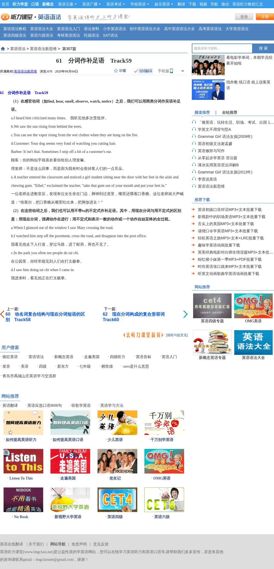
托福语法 (91, 35)
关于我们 (36, 544)
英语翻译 (10, 405)
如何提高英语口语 (68, 440)
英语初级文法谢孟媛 (215, 143)
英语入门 (169, 357)
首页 (5, 4)
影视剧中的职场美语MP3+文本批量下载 (232, 216)
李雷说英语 (207, 179)
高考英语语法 (210, 29)
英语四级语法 (14, 35)
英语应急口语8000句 (44, 405)
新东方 (63, 366)
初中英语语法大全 (145, 29)
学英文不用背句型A (214, 129)
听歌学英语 (81, 405)
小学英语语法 (114, 29)
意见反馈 (101, 544)
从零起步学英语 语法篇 (217, 158)
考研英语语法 (68, 35)
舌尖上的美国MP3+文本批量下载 (226, 224)
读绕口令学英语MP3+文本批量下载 (228, 231)
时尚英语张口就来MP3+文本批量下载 (230, 266)
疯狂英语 (10, 357)
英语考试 (115, 4)
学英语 (82, 552)
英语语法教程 (14, 29)
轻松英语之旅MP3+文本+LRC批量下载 (231, 238)
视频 (203, 4)
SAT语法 (110, 35)
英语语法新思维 (43, 49)
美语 (24, 366)
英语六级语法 (41, 35)
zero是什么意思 (136, 366)
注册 (265, 16)
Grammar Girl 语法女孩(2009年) (225, 136)
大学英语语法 (237, 29)
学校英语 (139, 4)
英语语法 (17, 49)
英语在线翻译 (11, 544)
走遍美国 (91, 357)
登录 (244, 16)
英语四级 (115, 517)
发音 (6, 366)
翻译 (181, 4)
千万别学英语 (161, 440)
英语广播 (91, 4)
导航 (214, 4)
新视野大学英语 (68, 517)
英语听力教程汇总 (247, 4)
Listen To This (21, 478)
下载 (192, 4)
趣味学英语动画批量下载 (219, 245)
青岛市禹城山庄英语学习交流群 (29, 376)
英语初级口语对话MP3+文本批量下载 (230, 209)
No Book (21, 517)
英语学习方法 (111, 405)
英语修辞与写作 (211, 151)
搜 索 (263, 48)
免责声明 (79, 544)
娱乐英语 (164, 4)
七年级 (85, 366)
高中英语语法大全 (179, 29)
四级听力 (117, 357)
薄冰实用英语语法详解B (218, 165)
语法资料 (91, 29)
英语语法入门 (68, 29)
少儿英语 (115, 440)
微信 (225, 4)
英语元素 (67, 4)
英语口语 (153, 552)
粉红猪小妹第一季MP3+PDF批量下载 (230, 259)
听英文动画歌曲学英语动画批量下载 (228, 273)
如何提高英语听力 (21, 440)
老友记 (115, 478)
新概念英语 (63, 357)
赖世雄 (107, 366)
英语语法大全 (41, 29)
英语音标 (143, 357)
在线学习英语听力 (126, 552)
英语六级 (162, 517)
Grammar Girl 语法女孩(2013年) (225, 172)
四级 (43, 366)
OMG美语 (161, 478)
